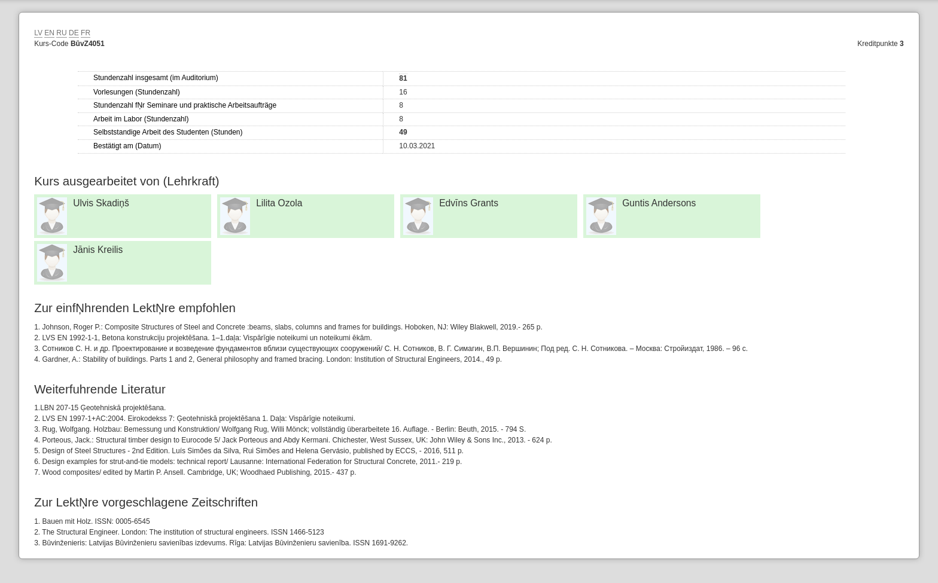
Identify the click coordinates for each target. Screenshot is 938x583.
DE (74, 33)
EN (49, 33)
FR (85, 33)
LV (38, 33)
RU (61, 33)
